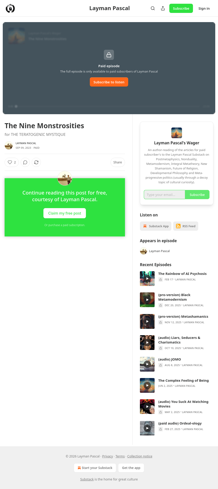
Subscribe (181, 8)
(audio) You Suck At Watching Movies (183, 403)
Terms (120, 456)
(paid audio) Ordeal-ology (180, 423)
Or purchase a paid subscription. (65, 225)
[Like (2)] (12, 162)
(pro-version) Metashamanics (183, 316)
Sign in (204, 8)
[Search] (152, 8)
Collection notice (139, 456)
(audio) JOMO (169, 359)
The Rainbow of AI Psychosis (182, 273)
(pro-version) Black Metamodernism (174, 297)
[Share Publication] (162, 8)
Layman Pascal (26, 143)
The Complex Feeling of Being (183, 380)
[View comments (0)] (25, 162)
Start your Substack (94, 467)
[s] (147, 278)
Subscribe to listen (109, 82)
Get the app (131, 468)
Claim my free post (64, 213)
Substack (87, 479)
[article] (176, 278)
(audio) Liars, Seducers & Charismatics (179, 339)
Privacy (107, 456)
